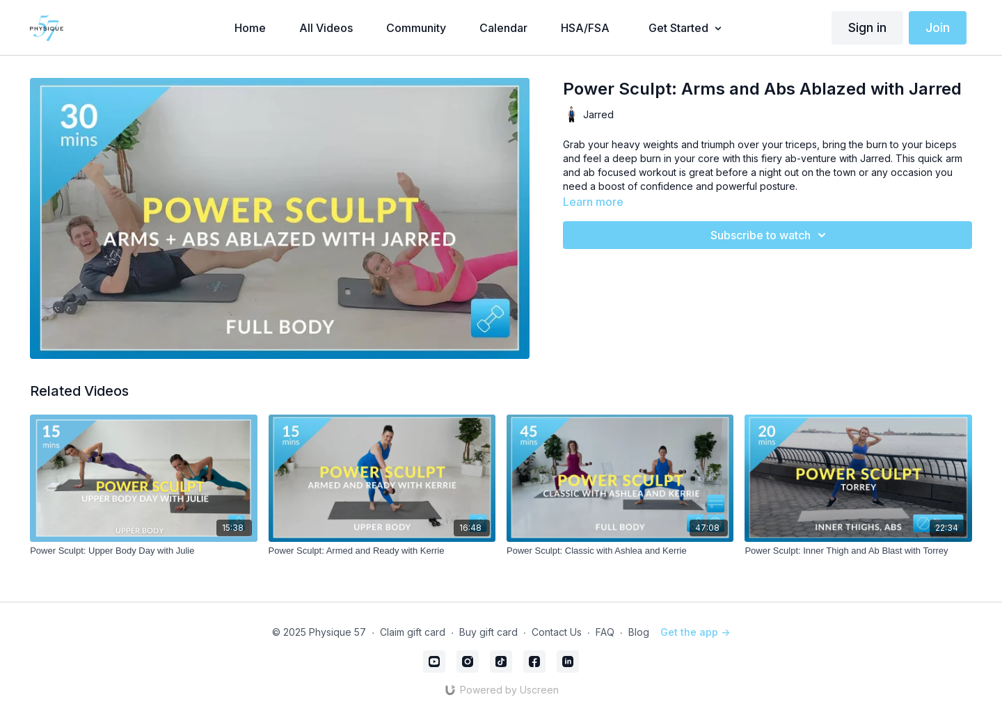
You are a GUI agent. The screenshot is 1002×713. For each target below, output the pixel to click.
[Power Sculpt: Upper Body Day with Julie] (143, 551)
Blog (638, 632)
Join (937, 27)
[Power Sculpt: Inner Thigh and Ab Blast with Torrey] (858, 551)
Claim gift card (412, 632)
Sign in (867, 27)
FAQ (605, 632)
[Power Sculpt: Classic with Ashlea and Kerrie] (620, 551)
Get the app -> (695, 632)
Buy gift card (488, 632)
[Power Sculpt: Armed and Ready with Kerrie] (382, 551)
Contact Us (557, 632)
